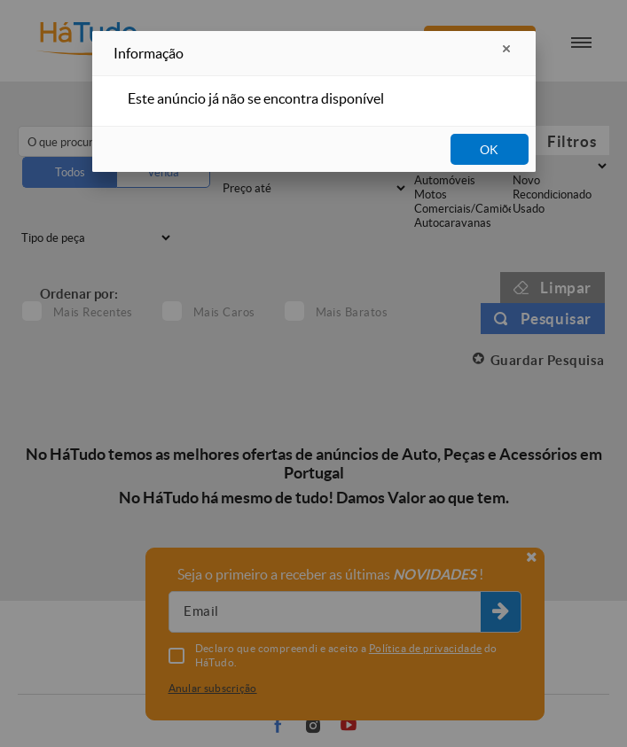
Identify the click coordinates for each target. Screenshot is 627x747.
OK (489, 150)
